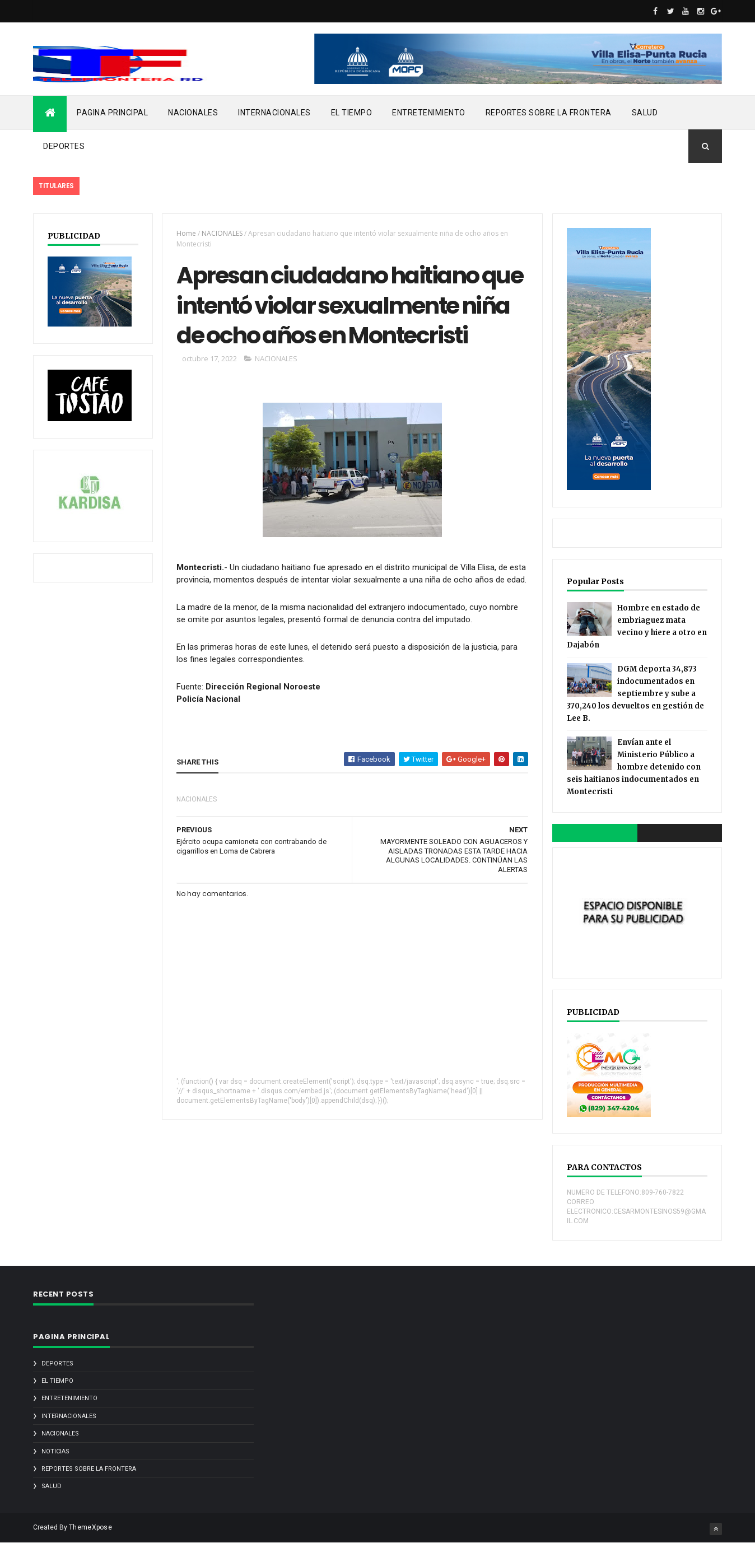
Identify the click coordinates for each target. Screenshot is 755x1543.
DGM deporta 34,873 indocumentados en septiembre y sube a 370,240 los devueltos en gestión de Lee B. (635, 693)
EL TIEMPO (351, 112)
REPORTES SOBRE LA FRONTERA (549, 112)
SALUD (645, 112)
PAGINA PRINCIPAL (112, 112)
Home (186, 233)
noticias (55, 1451)
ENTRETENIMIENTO (428, 112)
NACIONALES (193, 112)
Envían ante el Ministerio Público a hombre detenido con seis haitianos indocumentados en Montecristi (634, 767)
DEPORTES (64, 146)
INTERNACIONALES (274, 112)
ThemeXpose (90, 1527)
